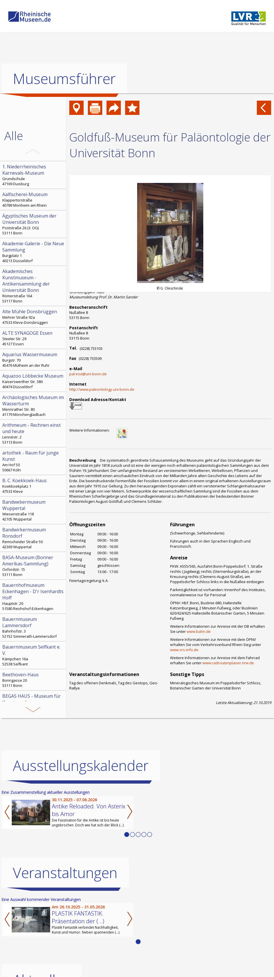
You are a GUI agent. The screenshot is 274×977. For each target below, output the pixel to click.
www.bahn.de (199, 631)
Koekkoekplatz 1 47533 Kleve (33, 485)
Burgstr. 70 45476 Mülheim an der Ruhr (33, 359)
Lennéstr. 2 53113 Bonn (33, 433)
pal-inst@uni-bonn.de (88, 373)
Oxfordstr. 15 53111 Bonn (33, 565)
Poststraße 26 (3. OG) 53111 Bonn (33, 224)
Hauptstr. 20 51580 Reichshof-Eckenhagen (33, 596)
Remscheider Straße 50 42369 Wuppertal (33, 538)
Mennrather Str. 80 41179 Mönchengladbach (33, 405)
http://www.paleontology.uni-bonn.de (101, 389)
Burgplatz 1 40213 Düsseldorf (33, 251)
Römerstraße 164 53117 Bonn (33, 286)
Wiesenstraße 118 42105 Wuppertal (33, 510)
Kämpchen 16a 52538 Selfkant (33, 655)
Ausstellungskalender (81, 765)
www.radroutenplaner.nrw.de (228, 662)
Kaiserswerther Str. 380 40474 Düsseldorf (33, 381)
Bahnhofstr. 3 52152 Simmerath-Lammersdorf (33, 627)
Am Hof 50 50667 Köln (33, 461)
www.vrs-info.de (184, 649)
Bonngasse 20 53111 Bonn (33, 679)
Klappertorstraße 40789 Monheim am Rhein (33, 199)
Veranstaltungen (65, 872)
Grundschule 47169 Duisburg (33, 175)
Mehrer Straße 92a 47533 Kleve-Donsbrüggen (33, 316)
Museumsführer (64, 78)
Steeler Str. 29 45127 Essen (33, 338)
